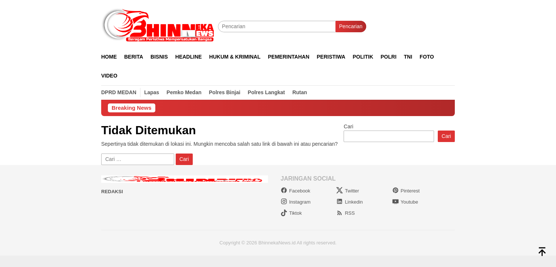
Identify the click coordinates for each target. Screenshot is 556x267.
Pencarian (351, 26)
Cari (348, 126)
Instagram (296, 202)
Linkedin (349, 202)
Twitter (347, 191)
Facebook (295, 191)
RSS (345, 213)
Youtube (405, 202)
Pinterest (406, 191)
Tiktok (291, 213)
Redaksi (112, 191)
